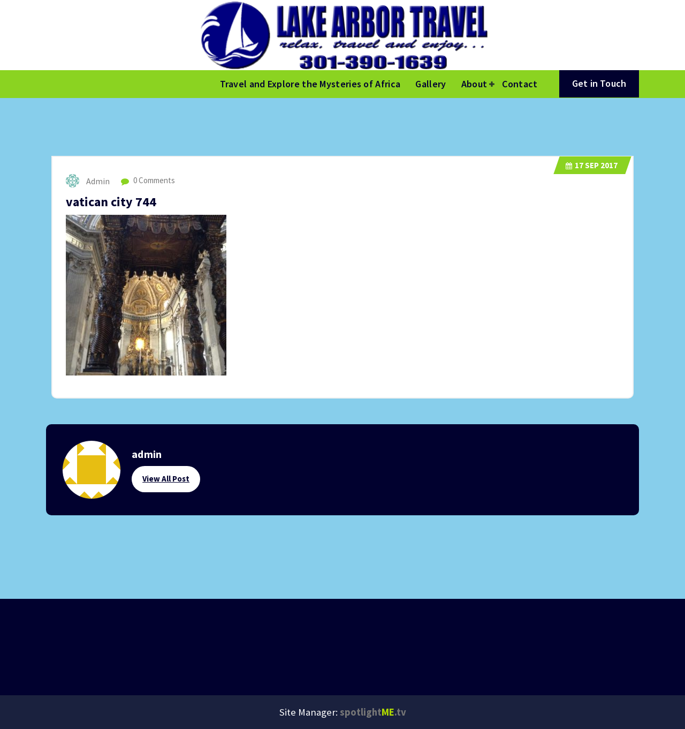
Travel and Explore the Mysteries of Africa (310, 84)
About (474, 84)
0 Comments (148, 180)
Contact (519, 84)
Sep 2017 (592, 165)
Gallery (430, 84)
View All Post (165, 479)
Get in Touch (599, 83)
